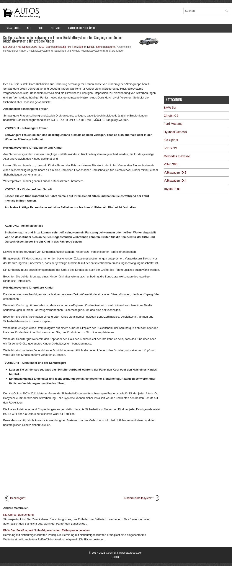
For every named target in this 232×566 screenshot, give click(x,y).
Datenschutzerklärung (82, 28)
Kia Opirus (9, 46)
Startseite (13, 28)
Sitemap (55, 28)
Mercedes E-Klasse (177, 156)
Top (41, 28)
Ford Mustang (173, 123)
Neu (29, 28)
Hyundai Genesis (175, 132)
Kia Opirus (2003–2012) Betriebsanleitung (42, 46)
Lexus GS (170, 148)
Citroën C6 (171, 115)
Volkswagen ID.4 (175, 180)
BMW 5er (170, 107)
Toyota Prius (172, 188)
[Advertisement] (81, 67)
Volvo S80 (170, 164)
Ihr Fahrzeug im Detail (81, 46)
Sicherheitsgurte (105, 46)
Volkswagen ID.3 (175, 172)
